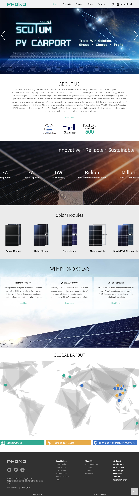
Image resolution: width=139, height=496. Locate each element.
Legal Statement (12, 488)
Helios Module (61, 467)
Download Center (120, 480)
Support (102, 4)
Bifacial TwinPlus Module (62, 478)
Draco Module (61, 470)
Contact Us (117, 476)
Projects (79, 4)
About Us (88, 461)
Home (55, 4)
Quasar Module (61, 464)
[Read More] (69, 117)
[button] (5, 35)
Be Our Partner (119, 467)
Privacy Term (26, 488)
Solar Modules (61, 461)
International (126, 4)
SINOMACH (37, 494)
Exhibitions (89, 473)
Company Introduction (89, 469)
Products (67, 4)
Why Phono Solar (91, 464)
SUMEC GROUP (100, 494)
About (90, 4)
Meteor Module (61, 473)
